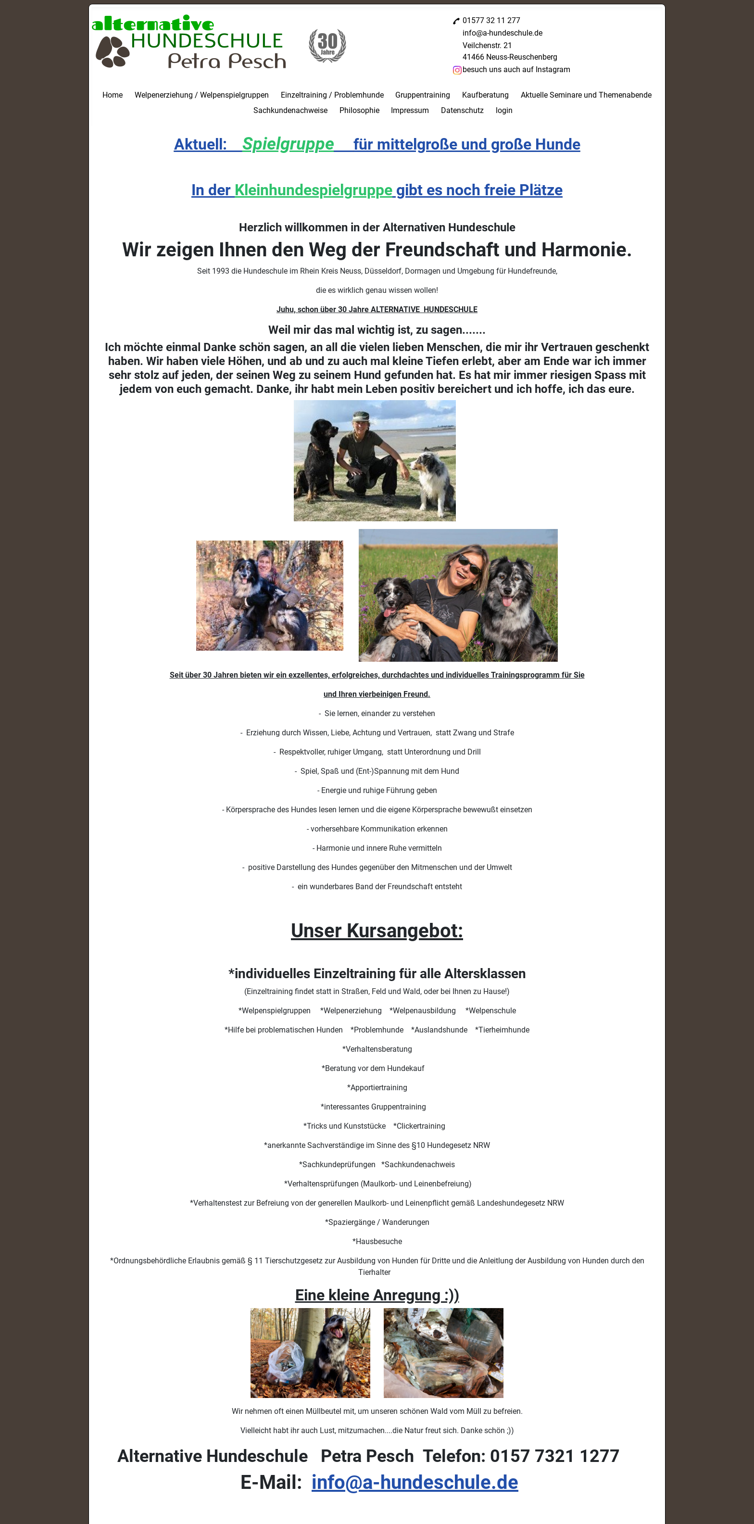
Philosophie (359, 110)
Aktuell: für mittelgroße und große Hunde (377, 144)
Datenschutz (462, 110)
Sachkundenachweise (290, 110)
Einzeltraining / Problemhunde (332, 95)
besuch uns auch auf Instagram (516, 69)
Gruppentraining (422, 95)
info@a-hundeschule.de (502, 33)
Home (112, 95)
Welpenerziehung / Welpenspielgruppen (202, 95)
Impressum (410, 110)
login (504, 110)
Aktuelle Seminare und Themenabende (586, 95)
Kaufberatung (485, 95)
